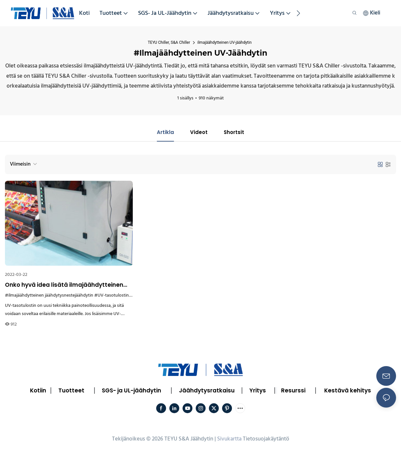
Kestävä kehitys (347, 391)
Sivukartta (229, 439)
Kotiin (38, 391)
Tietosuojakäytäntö (266, 439)
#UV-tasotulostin (111, 296)
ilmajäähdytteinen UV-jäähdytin (224, 42)
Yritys (257, 391)
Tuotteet (71, 391)
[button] (298, 13)
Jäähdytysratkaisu (207, 391)
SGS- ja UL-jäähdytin (131, 391)
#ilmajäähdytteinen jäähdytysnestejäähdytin (49, 296)
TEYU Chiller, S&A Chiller (169, 42)
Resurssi (293, 391)
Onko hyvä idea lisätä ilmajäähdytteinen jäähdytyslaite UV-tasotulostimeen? (64, 285)
